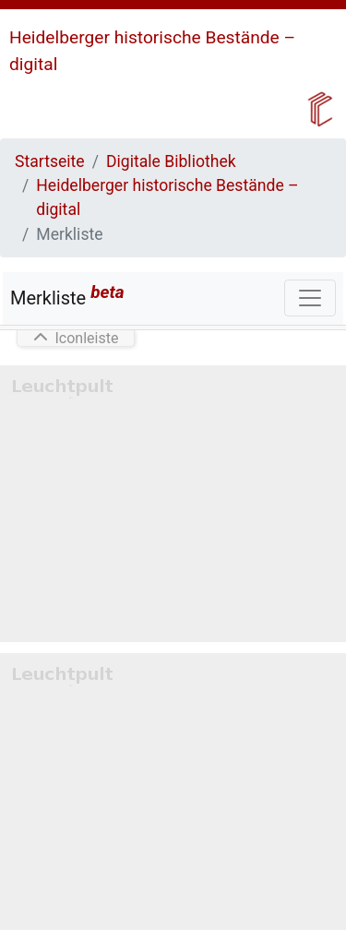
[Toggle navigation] (310, 298)
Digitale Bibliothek (171, 161)
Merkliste (67, 295)
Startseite (50, 161)
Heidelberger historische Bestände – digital (167, 197)
